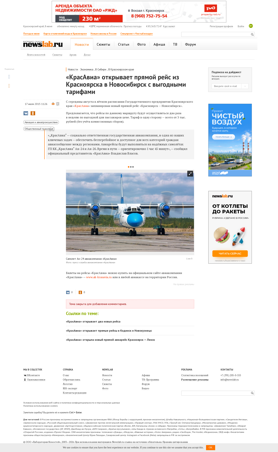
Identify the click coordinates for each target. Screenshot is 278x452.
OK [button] (210, 447)
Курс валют (169, 26)
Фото (105, 388)
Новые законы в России (103, 33)
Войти (241, 26)
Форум (146, 384)
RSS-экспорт (70, 388)
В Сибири (100, 69)
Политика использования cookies (40, 405)
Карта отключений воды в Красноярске (65, 33)
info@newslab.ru (230, 379)
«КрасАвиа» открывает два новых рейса (93, 321)
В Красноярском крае (121, 69)
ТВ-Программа (150, 379)
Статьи (106, 379)
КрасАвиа (81, 106)
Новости (73, 69)
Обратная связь (71, 379)
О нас (66, 375)
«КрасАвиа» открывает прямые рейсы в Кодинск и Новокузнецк (109, 330)
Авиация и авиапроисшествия (41, 122)
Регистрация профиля (221, 26)
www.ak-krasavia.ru (99, 277)
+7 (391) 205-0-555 (231, 375)
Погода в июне (31, 33)
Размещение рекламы (194, 379)
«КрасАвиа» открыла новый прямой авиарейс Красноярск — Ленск (110, 339)
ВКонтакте (31, 375)
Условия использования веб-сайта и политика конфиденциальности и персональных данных (71, 402)
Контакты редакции (74, 392)
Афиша (146, 375)
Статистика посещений (194, 375)
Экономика (86, 69)
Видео (145, 388)
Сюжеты (107, 384)
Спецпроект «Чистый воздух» (136, 33)
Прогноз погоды (133, 26)
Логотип (68, 384)
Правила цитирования (175, 442)
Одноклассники (34, 379)
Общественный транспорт (39, 128)
